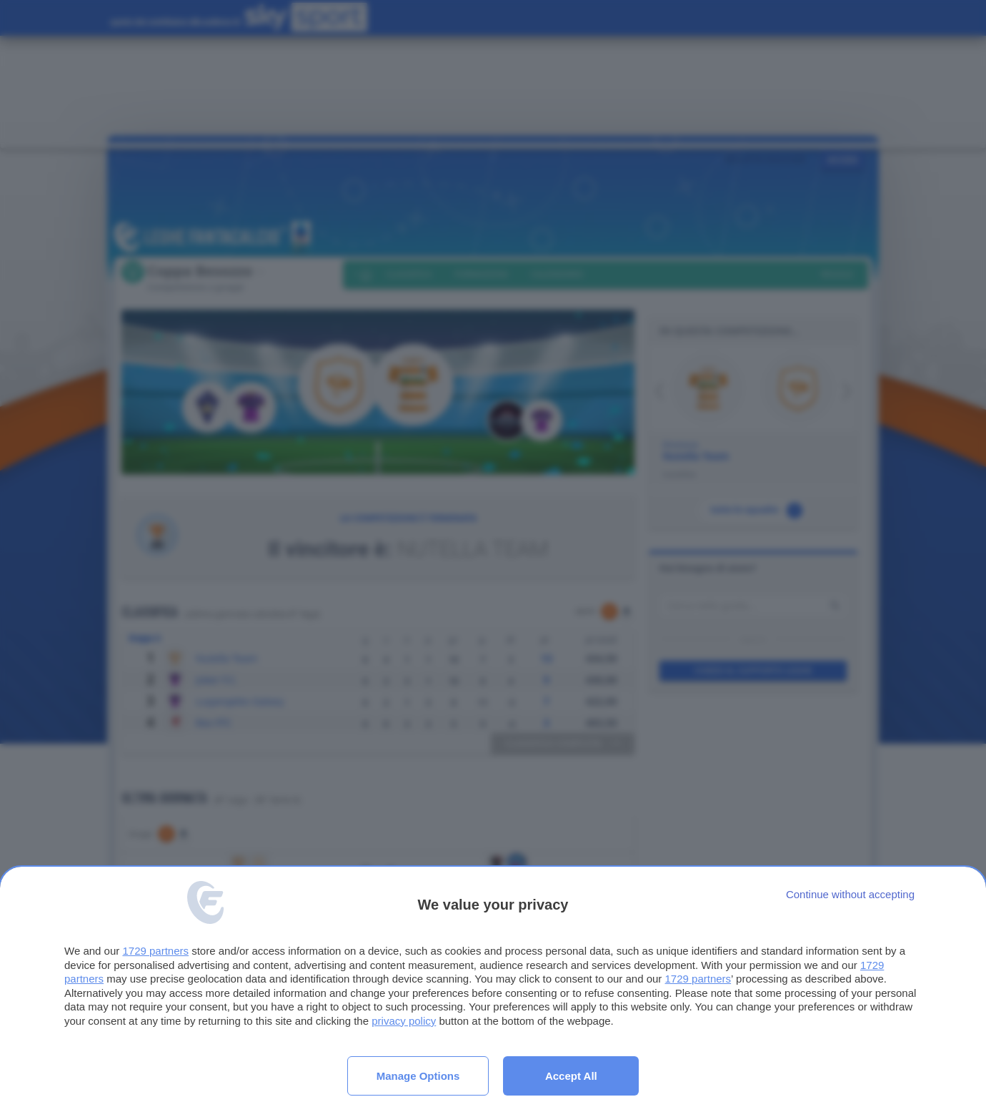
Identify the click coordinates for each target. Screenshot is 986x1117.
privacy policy (404, 1021)
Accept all (571, 1076)
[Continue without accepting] (850, 894)
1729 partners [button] (155, 951)
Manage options (418, 1076)
